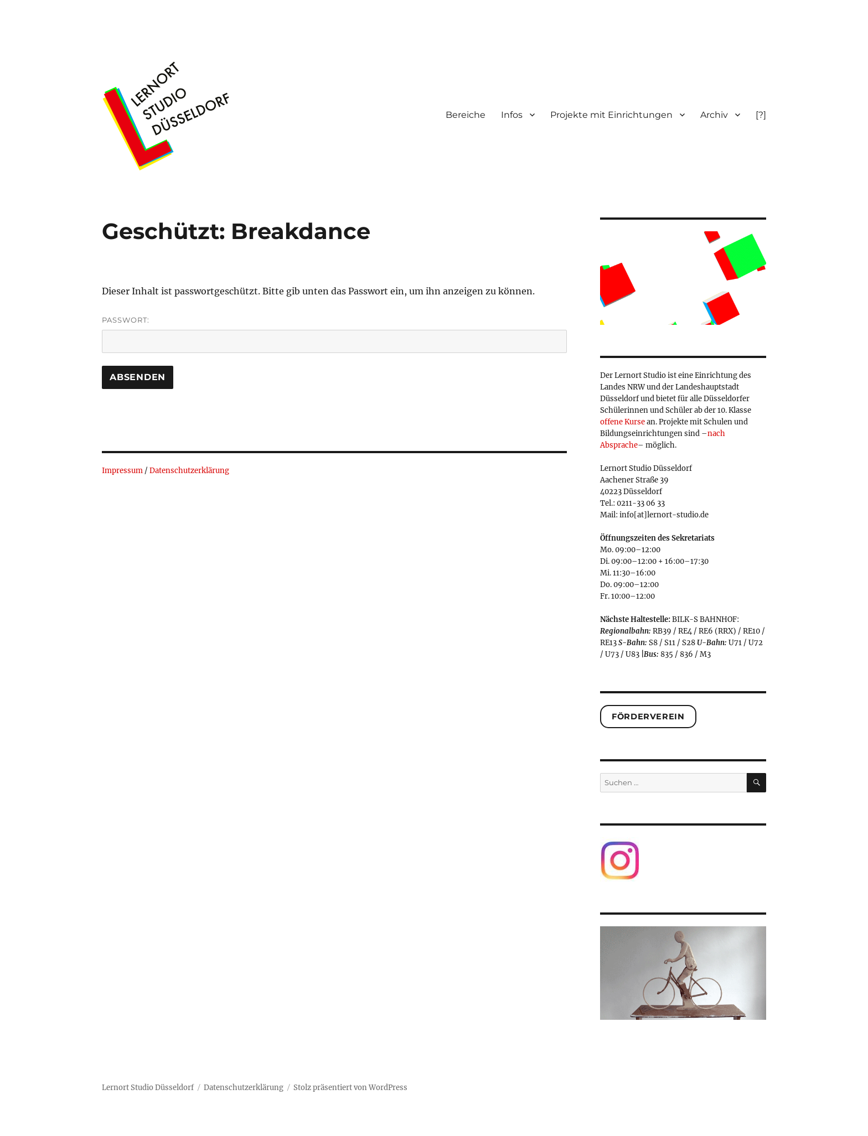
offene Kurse (622, 422)
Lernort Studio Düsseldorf (148, 1087)
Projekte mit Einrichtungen (611, 115)
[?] (761, 115)
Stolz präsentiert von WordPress (350, 1087)
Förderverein (648, 717)
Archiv (714, 115)
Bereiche (465, 115)
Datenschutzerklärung (189, 470)
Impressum (122, 470)
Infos (512, 115)
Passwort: (334, 334)
